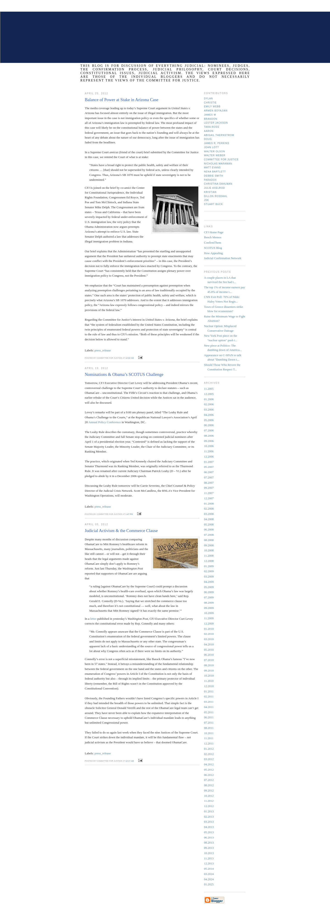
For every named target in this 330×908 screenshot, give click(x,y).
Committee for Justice (221, 159)
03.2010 (209, 639)
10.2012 (209, 795)
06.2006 (209, 425)
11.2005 (209, 388)
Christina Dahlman (218, 184)
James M (210, 115)
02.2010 (209, 634)
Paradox (210, 180)
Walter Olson (214, 151)
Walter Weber (214, 155)
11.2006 (209, 451)
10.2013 (209, 853)
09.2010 (209, 670)
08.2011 (209, 728)
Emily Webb (212, 106)
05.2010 (209, 649)
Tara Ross (211, 127)
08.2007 (209, 482)
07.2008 (209, 534)
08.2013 (209, 842)
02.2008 (209, 508)
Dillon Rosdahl (216, 196)
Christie (210, 102)
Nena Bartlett (215, 171)
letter (93, 618)
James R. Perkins (216, 143)
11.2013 (209, 858)
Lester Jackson (216, 123)
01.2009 (209, 566)
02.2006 (209, 404)
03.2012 (209, 759)
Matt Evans (212, 167)
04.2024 (209, 879)
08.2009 (209, 602)
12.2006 (209, 456)
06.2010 (209, 654)
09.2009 (209, 608)
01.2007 (209, 462)
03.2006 (209, 409)
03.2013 (209, 821)
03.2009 (209, 576)
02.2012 (209, 754)
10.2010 (209, 675)
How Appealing (213, 253)
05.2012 (209, 769)
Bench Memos (212, 237)
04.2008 (209, 519)
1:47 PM (129, 514)
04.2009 (209, 581)
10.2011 (209, 733)
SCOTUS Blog (213, 248)
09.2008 (209, 545)
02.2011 (209, 696)
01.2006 (209, 399)
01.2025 (209, 884)
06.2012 (209, 775)
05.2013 (209, 832)
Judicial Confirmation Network (222, 258)
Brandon (210, 119)
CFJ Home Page (214, 232)
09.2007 (209, 487)
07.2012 (209, 780)
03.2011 (209, 701)
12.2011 (209, 743)
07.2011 (209, 722)
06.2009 (209, 592)
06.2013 (209, 837)
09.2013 (209, 848)
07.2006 (209, 430)
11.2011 (209, 738)
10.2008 (209, 550)
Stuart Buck (213, 204)
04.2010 (209, 644)
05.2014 (209, 868)
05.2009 (209, 587)
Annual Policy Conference (104, 422)
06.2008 (209, 529)
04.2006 (209, 415)
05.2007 (209, 467)
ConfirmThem (212, 242)
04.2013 (209, 827)
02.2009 (209, 571)
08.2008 (209, 540)
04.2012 (209, 764)
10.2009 (209, 613)
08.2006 (209, 435)
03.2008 (209, 514)
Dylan (208, 98)
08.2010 (209, 665)
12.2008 (209, 561)
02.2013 (209, 816)
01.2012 (209, 748)
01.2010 (209, 628)
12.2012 (209, 806)
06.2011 (209, 717)
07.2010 (209, 660)
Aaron (209, 131)
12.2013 (209, 863)
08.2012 (209, 785)
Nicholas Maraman (218, 163)
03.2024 (209, 874)
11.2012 (209, 800)
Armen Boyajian (216, 110)
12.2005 (209, 394)
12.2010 (209, 686)
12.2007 (209, 498)
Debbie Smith (213, 176)
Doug (208, 139)
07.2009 (209, 597)
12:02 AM (129, 358)
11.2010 (209, 681)
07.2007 (209, 477)
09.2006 (209, 441)
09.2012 (209, 790)
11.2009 (209, 618)
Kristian (210, 192)
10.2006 (209, 446)
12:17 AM (129, 761)
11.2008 (209, 555)
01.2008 (209, 503)
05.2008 (209, 524)
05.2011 (209, 712)
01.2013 (209, 811)
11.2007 (209, 493)
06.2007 (209, 472)
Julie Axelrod (214, 188)
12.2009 (209, 623)
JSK (206, 200)
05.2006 (209, 420)
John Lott (211, 147)
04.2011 (209, 707)
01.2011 (209, 691)
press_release (102, 350)
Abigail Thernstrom (219, 135)
